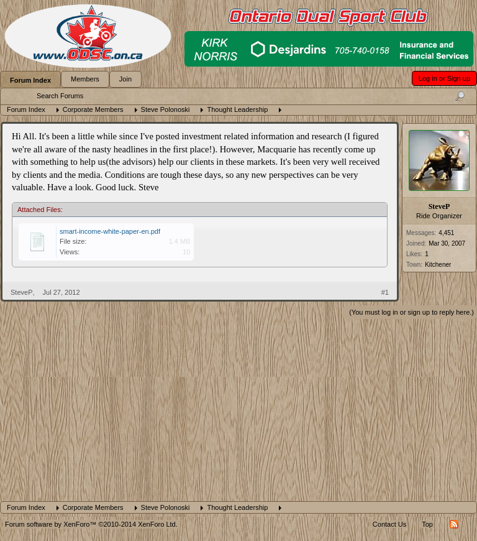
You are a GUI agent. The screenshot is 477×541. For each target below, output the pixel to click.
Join (125, 79)
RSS (454, 524)
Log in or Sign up (444, 78)
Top (427, 524)
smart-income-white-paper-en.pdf (110, 231)
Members (85, 79)
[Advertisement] (238, 408)
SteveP (439, 206)
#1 (385, 292)
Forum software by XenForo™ (91, 524)
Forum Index (30, 80)
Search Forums (60, 95)
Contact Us (389, 524)
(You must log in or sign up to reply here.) (411, 312)
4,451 (446, 232)
